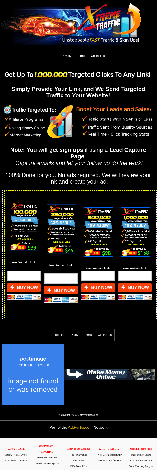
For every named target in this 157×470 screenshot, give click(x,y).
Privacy (66, 56)
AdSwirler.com (80, 427)
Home (59, 335)
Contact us (98, 56)
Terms (81, 56)
